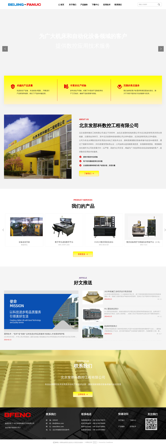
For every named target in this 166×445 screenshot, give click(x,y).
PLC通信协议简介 (111, 309)
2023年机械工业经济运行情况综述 (118, 291)
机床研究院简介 (110, 326)
